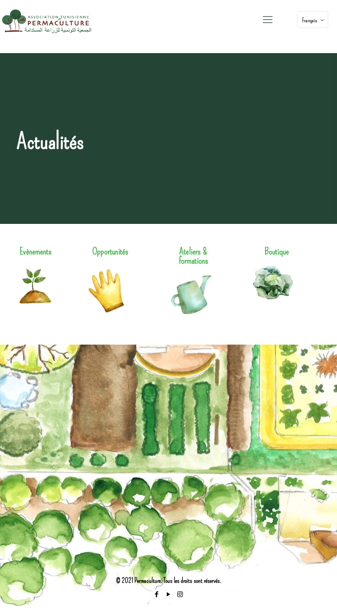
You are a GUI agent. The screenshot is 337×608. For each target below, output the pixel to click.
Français (313, 20)
